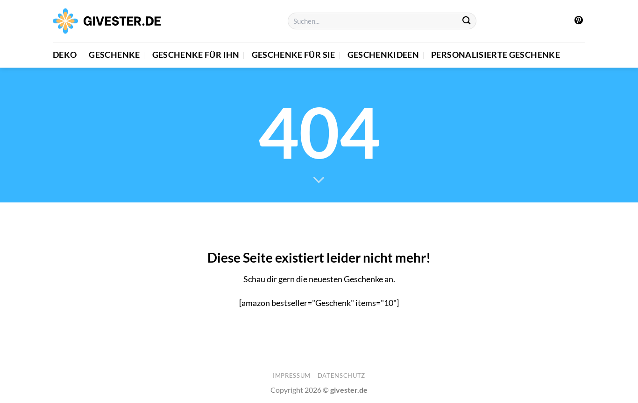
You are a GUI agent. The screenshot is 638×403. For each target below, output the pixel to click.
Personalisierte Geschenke (495, 55)
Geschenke (114, 55)
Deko (65, 55)
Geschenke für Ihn (196, 55)
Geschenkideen (383, 55)
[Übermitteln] (466, 21)
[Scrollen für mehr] (319, 180)
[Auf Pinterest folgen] (578, 21)
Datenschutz (341, 375)
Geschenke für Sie (293, 55)
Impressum (292, 375)
